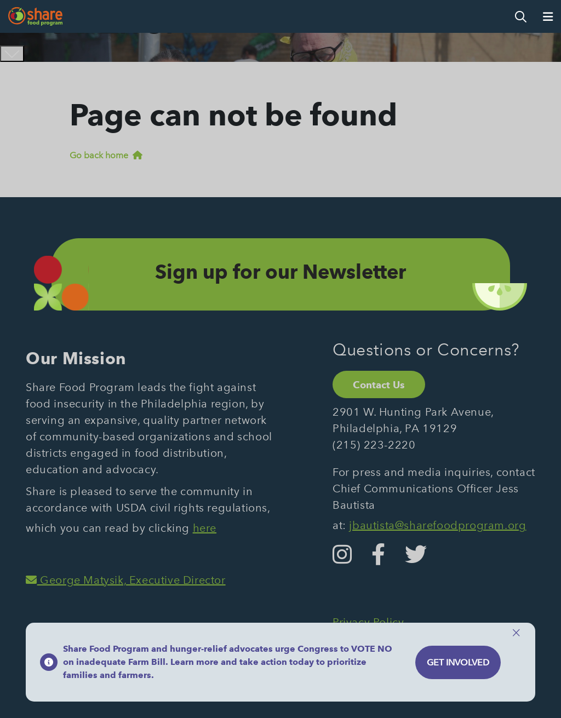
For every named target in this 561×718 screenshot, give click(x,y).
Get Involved (458, 662)
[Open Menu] (548, 16)
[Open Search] (520, 16)
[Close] (516, 632)
